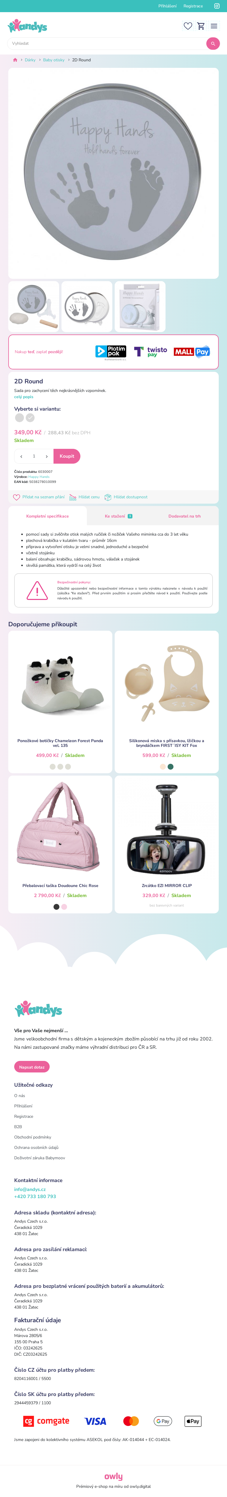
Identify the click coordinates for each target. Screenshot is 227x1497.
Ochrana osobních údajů (36, 1147)
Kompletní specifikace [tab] (47, 516)
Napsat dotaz (32, 1067)
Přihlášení (167, 6)
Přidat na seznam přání (40, 497)
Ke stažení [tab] (119, 516)
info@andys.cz (30, 1189)
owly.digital (140, 1486)
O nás (19, 1096)
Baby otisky (53, 60)
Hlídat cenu (85, 497)
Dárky (30, 60)
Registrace (193, 6)
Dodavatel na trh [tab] (184, 516)
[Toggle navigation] (214, 25)
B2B (18, 1127)
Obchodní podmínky (32, 1137)
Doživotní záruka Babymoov (39, 1158)
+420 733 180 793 (35, 1196)
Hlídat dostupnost (126, 497)
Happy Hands (38, 477)
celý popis (23, 397)
